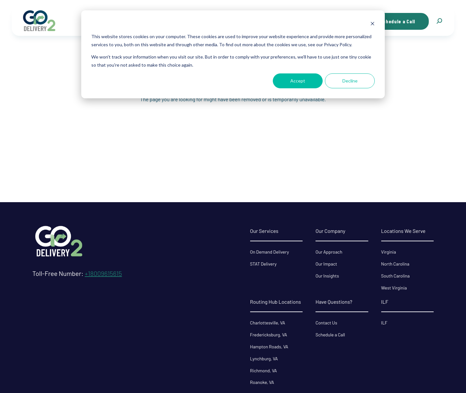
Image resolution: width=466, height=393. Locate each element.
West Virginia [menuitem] (394, 287)
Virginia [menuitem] (388, 252)
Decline (350, 80)
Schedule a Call (398, 21)
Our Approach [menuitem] (329, 252)
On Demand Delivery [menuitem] (269, 252)
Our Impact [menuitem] (326, 264)
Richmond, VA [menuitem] (263, 370)
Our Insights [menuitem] (327, 275)
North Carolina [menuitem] (395, 264)
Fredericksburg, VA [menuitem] (268, 334)
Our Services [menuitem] (264, 231)
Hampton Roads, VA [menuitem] (269, 346)
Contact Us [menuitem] (326, 322)
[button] (439, 21)
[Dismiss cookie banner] (372, 24)
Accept (297, 80)
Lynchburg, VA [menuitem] (264, 358)
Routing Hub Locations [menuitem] (275, 302)
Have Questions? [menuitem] (334, 302)
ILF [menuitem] (384, 302)
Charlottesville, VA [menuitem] (267, 322)
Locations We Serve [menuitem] (403, 231)
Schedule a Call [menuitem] (330, 334)
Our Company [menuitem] (330, 231)
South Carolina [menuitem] (395, 275)
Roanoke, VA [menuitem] (262, 382)
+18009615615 (103, 273)
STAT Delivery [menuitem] (263, 264)
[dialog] (233, 54)
